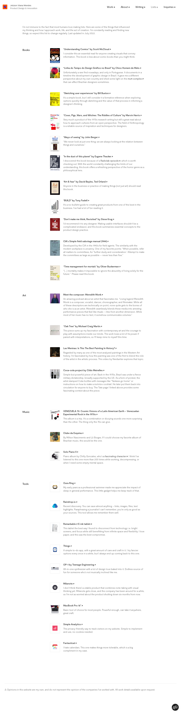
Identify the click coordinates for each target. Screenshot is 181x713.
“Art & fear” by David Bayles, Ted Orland (84, 181)
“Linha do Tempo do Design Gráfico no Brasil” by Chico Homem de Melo (101, 68)
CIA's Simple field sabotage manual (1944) (85, 241)
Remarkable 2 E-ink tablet (76, 523)
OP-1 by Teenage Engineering (78, 564)
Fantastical (69, 643)
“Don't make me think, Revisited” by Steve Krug (87, 219)
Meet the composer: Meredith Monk (82, 294)
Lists (153, 6)
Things (66, 545)
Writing (139, 6)
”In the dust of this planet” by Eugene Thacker (87, 156)
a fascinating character (114, 456)
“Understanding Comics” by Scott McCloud (86, 49)
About (124, 6)
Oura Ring (68, 483)
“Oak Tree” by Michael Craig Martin (81, 326)
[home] (5, 6)
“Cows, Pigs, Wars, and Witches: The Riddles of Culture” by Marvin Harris (101, 115)
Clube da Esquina (72, 433)
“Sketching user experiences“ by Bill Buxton (86, 93)
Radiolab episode (110, 160)
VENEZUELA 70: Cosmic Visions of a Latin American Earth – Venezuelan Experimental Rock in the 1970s (101, 413)
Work (110, 6)
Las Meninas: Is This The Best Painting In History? (89, 348)
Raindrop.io (69, 501)
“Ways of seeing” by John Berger (80, 137)
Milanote (68, 583)
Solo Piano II (69, 451)
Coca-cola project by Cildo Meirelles (83, 370)
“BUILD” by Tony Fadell (75, 200)
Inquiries (168, 6)
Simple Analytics (72, 624)
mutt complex (135, 78)
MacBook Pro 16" (72, 605)
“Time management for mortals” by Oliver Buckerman (91, 266)
